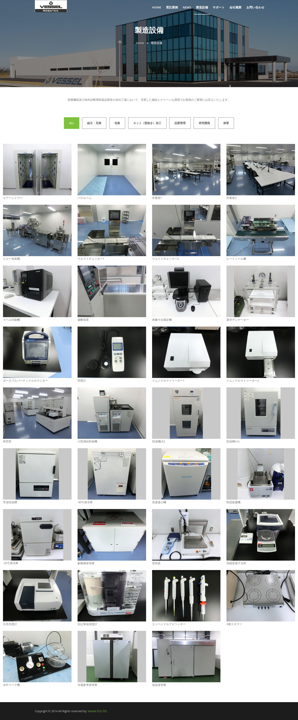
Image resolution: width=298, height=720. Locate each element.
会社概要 (235, 7)
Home (156, 7)
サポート (219, 7)
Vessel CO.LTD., (98, 711)
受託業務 (172, 7)
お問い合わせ (255, 7)
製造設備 (202, 7)
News (187, 7)
